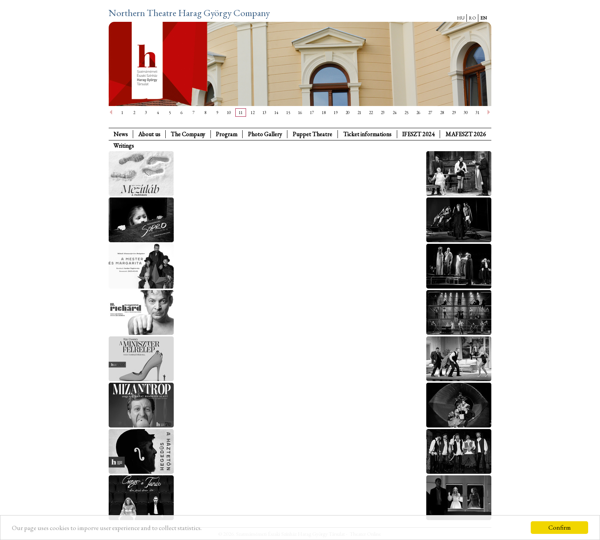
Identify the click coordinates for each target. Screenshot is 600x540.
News (121, 134)
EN (483, 18)
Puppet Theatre (312, 134)
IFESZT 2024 (418, 134)
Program (226, 134)
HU (461, 18)
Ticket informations (367, 134)
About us (149, 134)
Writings (123, 146)
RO (472, 18)
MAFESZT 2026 (465, 134)
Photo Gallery (265, 134)
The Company (188, 134)
